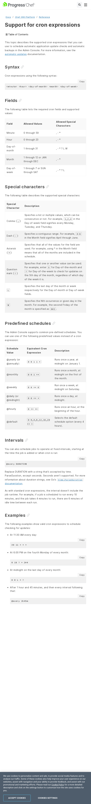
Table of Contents (17, 34)
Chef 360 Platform (25, 17)
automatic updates (16, 54)
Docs (8, 17)
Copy (82, 81)
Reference (44, 17)
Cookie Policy (57, 790)
